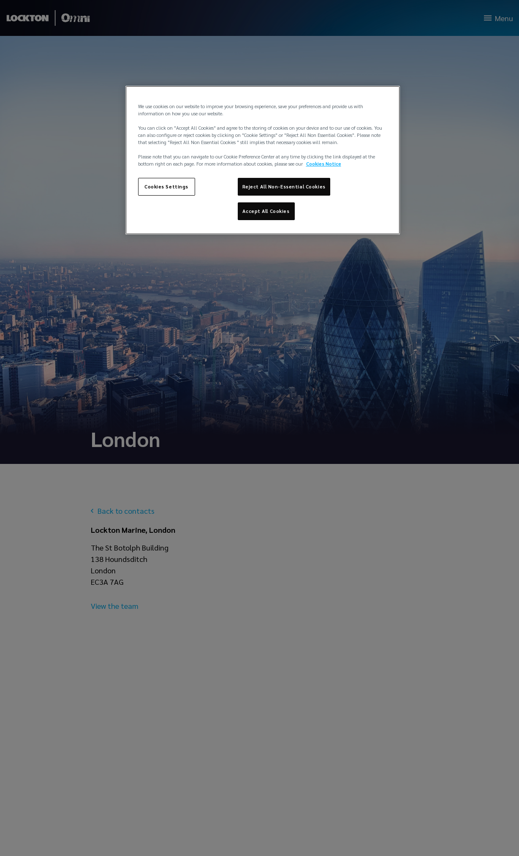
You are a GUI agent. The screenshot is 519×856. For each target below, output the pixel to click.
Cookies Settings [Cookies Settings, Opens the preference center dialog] (166, 186)
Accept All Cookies (265, 211)
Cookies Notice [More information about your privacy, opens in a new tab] (323, 164)
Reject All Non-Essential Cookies (284, 186)
